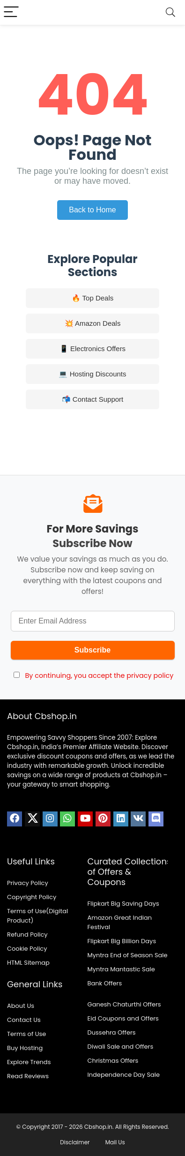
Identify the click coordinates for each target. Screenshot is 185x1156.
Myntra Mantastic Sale (121, 969)
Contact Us (24, 1019)
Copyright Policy (31, 897)
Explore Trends (29, 1062)
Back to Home (92, 210)
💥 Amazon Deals (93, 323)
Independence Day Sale (124, 1074)
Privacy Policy (27, 882)
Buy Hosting (25, 1047)
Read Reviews (28, 1076)
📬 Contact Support (93, 399)
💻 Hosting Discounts (92, 374)
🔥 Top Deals (93, 298)
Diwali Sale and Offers (121, 1046)
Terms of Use (26, 1033)
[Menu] (11, 12)
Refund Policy (27, 934)
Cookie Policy (27, 948)
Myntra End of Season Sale (128, 955)
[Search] (170, 12)
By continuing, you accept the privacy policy (99, 675)
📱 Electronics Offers (92, 349)
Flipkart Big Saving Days (123, 903)
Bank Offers (105, 983)
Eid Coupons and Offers (123, 1018)
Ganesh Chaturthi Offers (124, 1004)
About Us (20, 1005)
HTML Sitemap (28, 962)
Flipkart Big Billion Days (122, 941)
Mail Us (115, 1142)
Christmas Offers (113, 1060)
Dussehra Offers (112, 1032)
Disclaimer (74, 1142)
